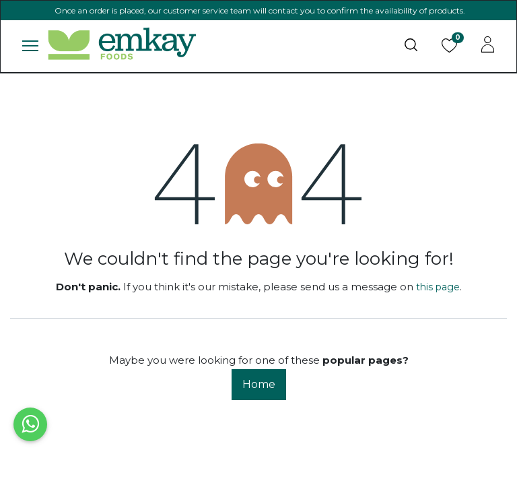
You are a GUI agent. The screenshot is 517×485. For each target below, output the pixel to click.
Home (258, 384)
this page (438, 287)
